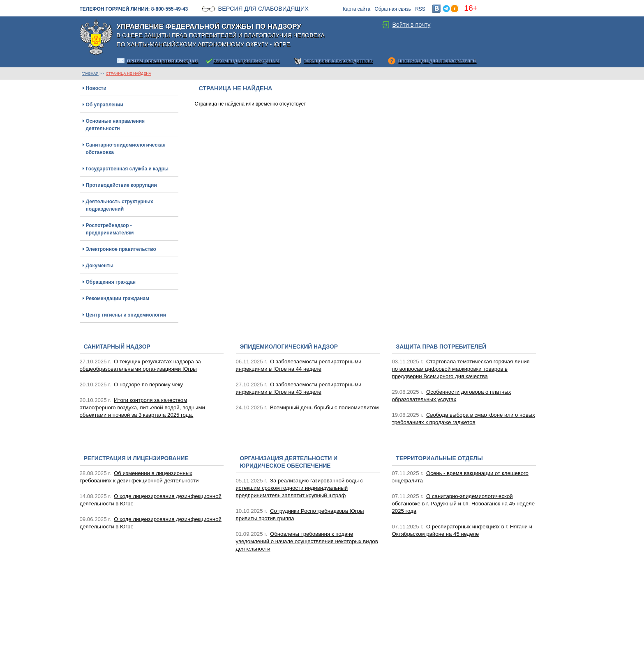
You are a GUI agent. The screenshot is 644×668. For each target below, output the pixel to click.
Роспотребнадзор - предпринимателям (110, 229)
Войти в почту (411, 24)
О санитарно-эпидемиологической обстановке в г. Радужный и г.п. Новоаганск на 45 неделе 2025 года (463, 503)
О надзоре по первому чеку (148, 384)
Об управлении (104, 105)
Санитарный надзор (117, 347)
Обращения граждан (111, 282)
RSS (420, 9)
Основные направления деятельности (115, 124)
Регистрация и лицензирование (136, 458)
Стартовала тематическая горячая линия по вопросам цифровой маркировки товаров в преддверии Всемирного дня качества (461, 368)
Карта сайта (356, 9)
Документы (99, 266)
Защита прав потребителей (441, 347)
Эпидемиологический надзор (289, 347)
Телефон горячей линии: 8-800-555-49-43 (134, 9)
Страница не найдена (128, 73)
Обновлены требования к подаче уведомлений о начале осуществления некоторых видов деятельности (307, 541)
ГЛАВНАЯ (90, 73)
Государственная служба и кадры (127, 169)
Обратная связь (392, 9)
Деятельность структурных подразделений (119, 205)
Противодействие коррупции (121, 185)
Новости (96, 88)
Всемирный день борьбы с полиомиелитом (324, 407)
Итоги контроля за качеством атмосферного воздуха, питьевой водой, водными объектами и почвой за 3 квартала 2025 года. (142, 407)
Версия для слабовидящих (263, 8)
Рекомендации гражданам (118, 298)
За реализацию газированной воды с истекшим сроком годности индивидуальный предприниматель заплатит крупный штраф (299, 487)
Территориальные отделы (439, 458)
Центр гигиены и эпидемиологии (126, 315)
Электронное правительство (121, 249)
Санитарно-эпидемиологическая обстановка (126, 148)
